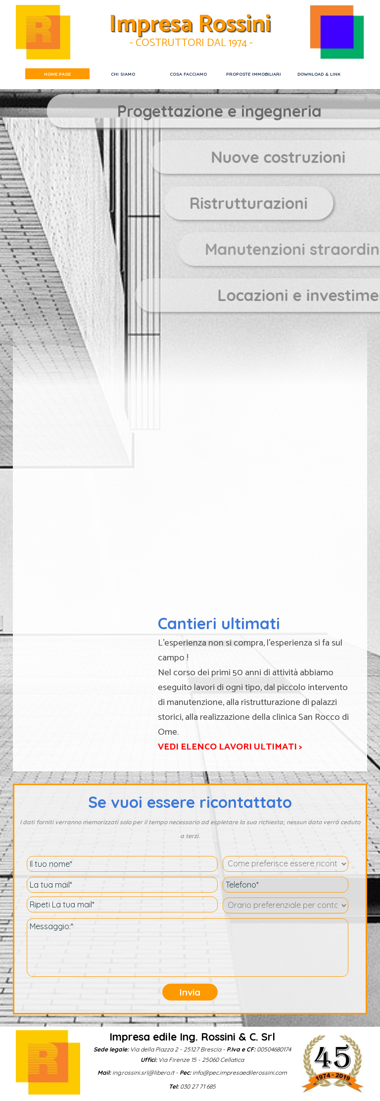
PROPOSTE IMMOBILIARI (253, 74)
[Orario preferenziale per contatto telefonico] (285, 905)
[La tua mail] (122, 885)
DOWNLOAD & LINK (318, 74)
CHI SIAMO (123, 74)
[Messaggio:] (187, 947)
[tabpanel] (273, 203)
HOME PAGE (57, 74)
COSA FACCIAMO (188, 74)
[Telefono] (285, 885)
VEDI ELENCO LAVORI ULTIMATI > (230, 746)
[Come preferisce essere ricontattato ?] (285, 864)
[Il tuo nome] (122, 864)
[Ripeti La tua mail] (122, 904)
